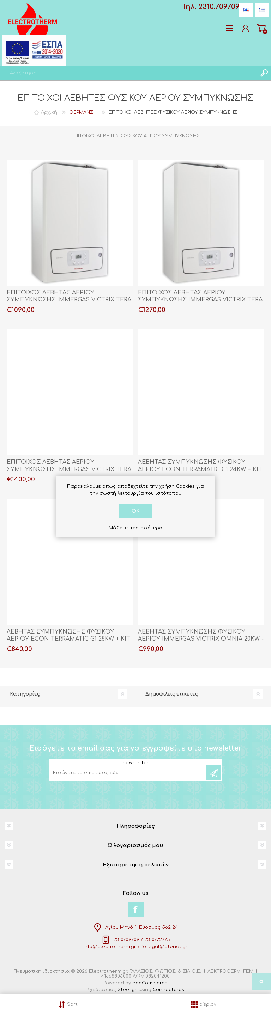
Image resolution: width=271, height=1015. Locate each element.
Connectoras (168, 989)
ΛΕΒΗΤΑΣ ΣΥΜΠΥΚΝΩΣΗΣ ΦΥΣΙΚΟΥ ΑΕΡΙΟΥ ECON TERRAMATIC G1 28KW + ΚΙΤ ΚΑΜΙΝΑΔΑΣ (68, 639)
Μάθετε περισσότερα (136, 527)
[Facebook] (136, 909)
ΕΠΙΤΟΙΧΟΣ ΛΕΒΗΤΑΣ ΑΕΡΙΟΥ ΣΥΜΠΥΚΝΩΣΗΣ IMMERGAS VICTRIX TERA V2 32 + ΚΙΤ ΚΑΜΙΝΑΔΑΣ (200, 300)
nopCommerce (150, 982)
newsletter (135, 762)
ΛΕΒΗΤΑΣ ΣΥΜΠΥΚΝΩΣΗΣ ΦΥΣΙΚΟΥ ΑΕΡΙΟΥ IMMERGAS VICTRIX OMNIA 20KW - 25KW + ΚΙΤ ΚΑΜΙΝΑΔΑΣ (201, 639)
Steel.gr (127, 989)
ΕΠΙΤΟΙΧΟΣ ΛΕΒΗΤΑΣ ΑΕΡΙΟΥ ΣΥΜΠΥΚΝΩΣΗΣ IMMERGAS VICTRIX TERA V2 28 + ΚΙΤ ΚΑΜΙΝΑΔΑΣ (69, 300)
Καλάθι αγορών (261, 28)
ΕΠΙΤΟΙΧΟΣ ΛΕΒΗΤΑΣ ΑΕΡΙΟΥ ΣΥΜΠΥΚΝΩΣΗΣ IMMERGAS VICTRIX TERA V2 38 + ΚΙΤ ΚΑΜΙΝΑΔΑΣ (69, 469)
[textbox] (128, 73)
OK (136, 511)
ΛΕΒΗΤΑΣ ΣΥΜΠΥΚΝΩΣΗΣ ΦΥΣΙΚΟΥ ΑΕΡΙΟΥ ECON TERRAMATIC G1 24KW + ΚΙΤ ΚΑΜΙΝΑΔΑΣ (200, 469)
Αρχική (49, 112)
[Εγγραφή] (128, 772)
